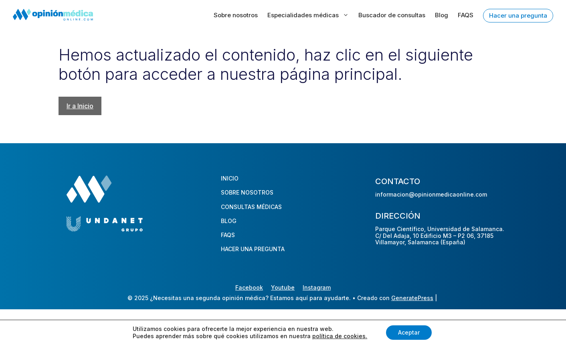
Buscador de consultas (391, 15)
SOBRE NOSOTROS (247, 192)
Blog (441, 15)
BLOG (229, 220)
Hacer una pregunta (518, 15)
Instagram (317, 287)
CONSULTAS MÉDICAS (251, 206)
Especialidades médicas (308, 15)
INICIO (230, 178)
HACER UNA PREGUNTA (253, 249)
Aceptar (409, 332)
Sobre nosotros (236, 15)
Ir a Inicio (80, 106)
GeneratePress (412, 297)
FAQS (465, 15)
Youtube (283, 287)
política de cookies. (339, 336)
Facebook (249, 287)
